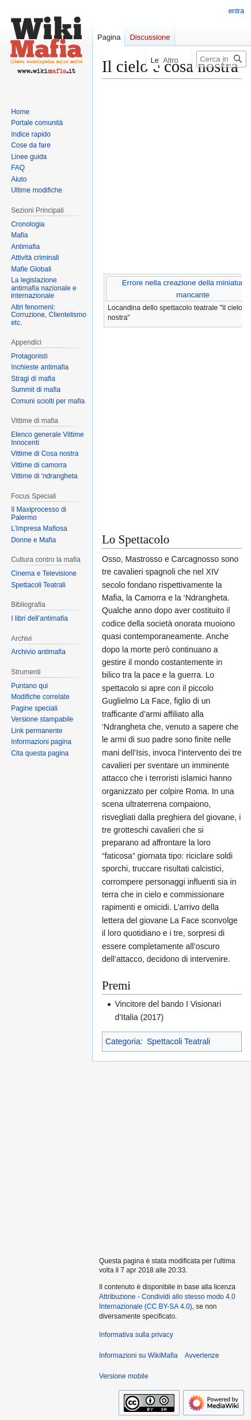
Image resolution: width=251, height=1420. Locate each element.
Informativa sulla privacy (136, 1335)
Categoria (122, 1041)
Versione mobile (123, 1376)
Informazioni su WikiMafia (138, 1355)
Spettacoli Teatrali (178, 1041)
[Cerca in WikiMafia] (221, 59)
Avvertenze (202, 1355)
